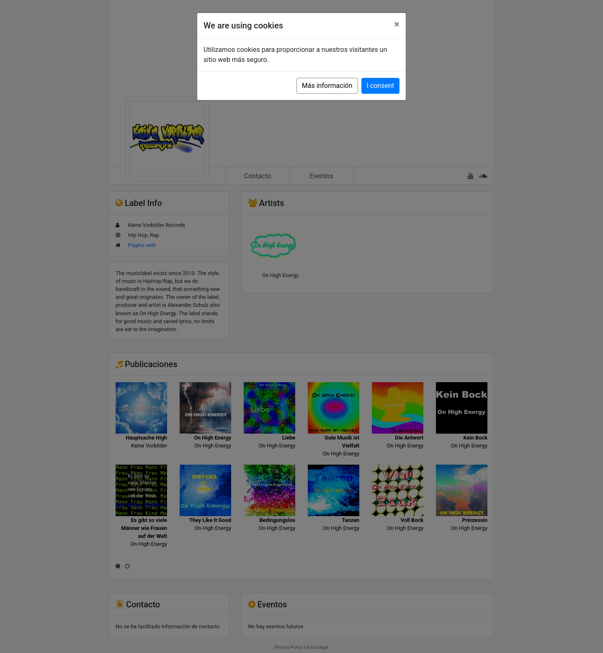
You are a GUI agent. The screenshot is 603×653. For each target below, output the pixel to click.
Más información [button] (327, 86)
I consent (380, 86)
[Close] (397, 24)
